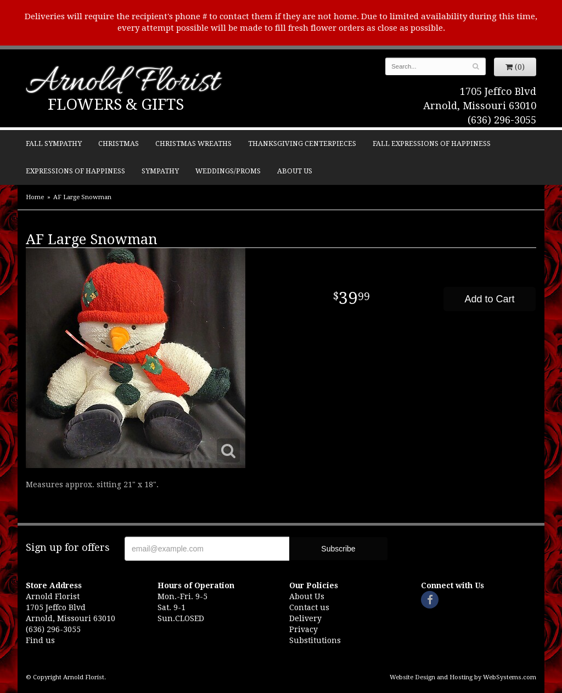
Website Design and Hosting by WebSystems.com (463, 677)
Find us (40, 640)
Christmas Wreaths (193, 143)
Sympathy (160, 171)
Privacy (303, 629)
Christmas (118, 143)
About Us (294, 171)
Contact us (309, 607)
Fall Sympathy (54, 143)
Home (35, 197)
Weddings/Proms (228, 171)
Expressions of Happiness (75, 171)
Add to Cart (489, 299)
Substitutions (315, 640)
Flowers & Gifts (116, 104)
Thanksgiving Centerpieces (302, 143)
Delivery (305, 618)
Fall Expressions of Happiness (432, 143)
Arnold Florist (122, 83)
